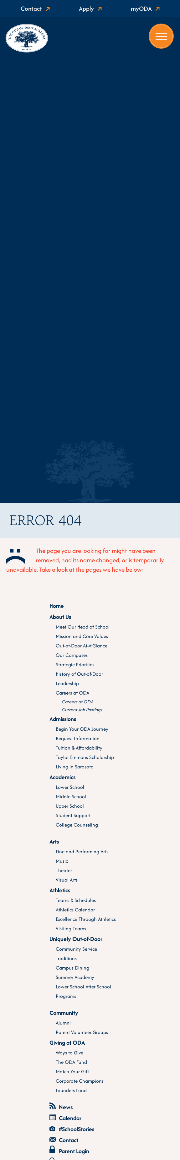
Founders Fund (71, 1090)
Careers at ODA (72, 692)
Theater (64, 870)
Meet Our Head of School (83, 626)
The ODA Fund (71, 1062)
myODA (141, 8)
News (61, 1106)
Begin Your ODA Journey (82, 729)
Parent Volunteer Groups (82, 1032)
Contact (63, 1140)
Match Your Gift (72, 1071)
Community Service (76, 949)
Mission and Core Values (82, 636)
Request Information (78, 738)
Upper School (70, 806)
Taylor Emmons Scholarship (85, 757)
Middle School (71, 796)
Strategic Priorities (75, 664)
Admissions (62, 719)
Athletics (59, 890)
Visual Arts (67, 879)
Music (62, 861)
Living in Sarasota (75, 766)
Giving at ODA (67, 1042)
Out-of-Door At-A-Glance (81, 645)
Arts (54, 841)
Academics (62, 777)
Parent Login (69, 1150)
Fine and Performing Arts (82, 851)
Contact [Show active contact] (31, 8)
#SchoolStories (71, 1129)
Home (56, 606)
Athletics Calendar (75, 909)
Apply (86, 8)
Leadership (67, 683)
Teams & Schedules (76, 900)
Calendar (65, 1118)
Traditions (66, 958)
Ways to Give (69, 1052)
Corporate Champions (80, 1081)
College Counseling (77, 824)
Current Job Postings (82, 709)
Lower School (70, 787)
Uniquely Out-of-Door (75, 939)
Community (63, 1013)
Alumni (63, 1022)
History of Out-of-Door (79, 674)
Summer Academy (75, 977)
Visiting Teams (71, 928)
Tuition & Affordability (79, 747)
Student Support (73, 815)
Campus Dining (72, 967)
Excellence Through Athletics (86, 919)
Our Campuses (72, 655)
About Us (60, 617)
